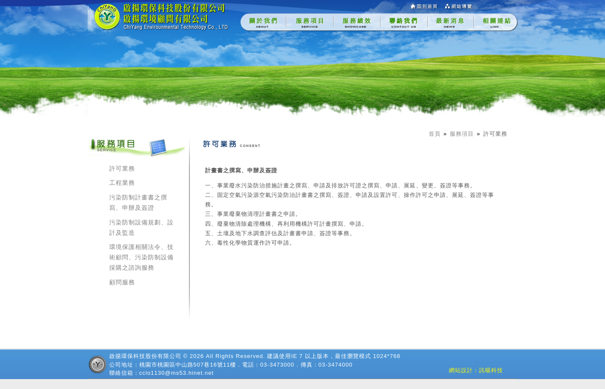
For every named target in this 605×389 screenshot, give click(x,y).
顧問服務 (122, 282)
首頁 (435, 134)
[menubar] (379, 22)
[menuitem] (263, 22)
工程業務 (122, 182)
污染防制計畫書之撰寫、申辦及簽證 (138, 202)
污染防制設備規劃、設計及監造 (141, 227)
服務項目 (462, 134)
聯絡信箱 (121, 373)
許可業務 (495, 134)
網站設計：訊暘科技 (476, 370)
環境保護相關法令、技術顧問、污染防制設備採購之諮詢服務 (141, 257)
